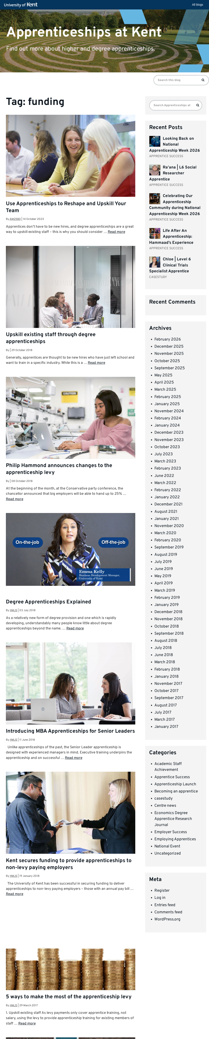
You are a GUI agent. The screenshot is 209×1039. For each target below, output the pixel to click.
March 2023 (165, 461)
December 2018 (168, 612)
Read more (116, 232)
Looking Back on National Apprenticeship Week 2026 (174, 144)
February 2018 (167, 669)
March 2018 (164, 662)
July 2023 (163, 454)
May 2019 (162, 576)
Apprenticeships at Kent (84, 32)
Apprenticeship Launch (175, 784)
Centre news (165, 805)
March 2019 (164, 590)
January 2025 (167, 404)
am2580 (15, 219)
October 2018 (166, 626)
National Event (167, 846)
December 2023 (168, 432)
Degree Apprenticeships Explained (48, 602)
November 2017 (168, 683)
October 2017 (166, 690)
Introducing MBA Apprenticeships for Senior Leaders (70, 731)
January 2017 (166, 726)
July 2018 (163, 647)
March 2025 (165, 389)
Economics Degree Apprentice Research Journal (173, 819)
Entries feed (164, 905)
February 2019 (167, 597)
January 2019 (166, 604)
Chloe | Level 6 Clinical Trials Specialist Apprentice (170, 265)
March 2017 (164, 719)
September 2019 (169, 547)
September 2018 (169, 633)
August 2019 (165, 554)
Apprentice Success (172, 777)
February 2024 (167, 418)
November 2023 (169, 439)
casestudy (163, 798)
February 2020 (167, 540)
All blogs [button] (197, 4)
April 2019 (163, 583)
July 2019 (163, 561)
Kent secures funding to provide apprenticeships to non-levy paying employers (68, 864)
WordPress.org (167, 919)
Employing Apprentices (175, 839)
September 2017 (168, 698)
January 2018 (166, 676)
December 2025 (169, 346)
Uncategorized (167, 853)
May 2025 (163, 375)
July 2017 (162, 712)
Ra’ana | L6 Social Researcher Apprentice (173, 173)
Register (162, 890)
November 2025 (169, 353)
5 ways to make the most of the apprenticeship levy (68, 997)
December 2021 (168, 504)
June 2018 (163, 655)
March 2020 (165, 533)
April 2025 (164, 382)
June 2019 (163, 569)
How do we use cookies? (157, 1036)
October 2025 (167, 361)
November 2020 (169, 526)
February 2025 (167, 396)
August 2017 (165, 705)
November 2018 (168, 619)
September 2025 (169, 368)
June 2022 (164, 475)
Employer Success (170, 832)
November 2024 (169, 411)
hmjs (13, 610)
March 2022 (165, 483)
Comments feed (168, 912)
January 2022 (167, 497)
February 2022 (167, 490)
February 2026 (167, 339)
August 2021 (165, 511)
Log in (160, 897)
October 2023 (167, 447)
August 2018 (165, 640)
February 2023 (167, 468)
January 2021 (166, 518)
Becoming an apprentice (176, 791)
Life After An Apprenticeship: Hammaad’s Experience (171, 236)
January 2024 (167, 425)
